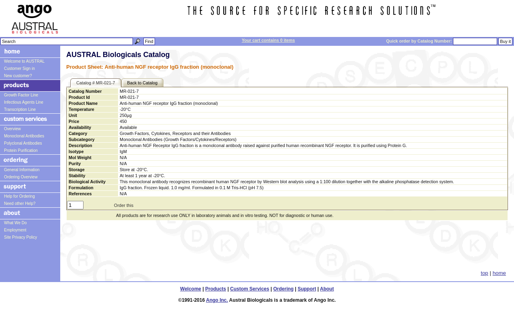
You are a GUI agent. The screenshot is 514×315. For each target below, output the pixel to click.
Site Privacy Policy (20, 237)
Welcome (190, 289)
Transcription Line (20, 109)
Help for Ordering (19, 196)
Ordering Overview (20, 177)
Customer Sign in (19, 68)
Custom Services (249, 289)
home (499, 273)
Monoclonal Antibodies (24, 136)
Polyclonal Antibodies (23, 143)
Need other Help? (19, 203)
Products (215, 289)
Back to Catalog (142, 82)
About (327, 289)
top (484, 273)
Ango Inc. (217, 300)
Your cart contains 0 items (268, 40)
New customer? (18, 76)
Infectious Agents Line (23, 102)
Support (307, 289)
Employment (15, 230)
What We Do (15, 223)
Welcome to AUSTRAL (24, 61)
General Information (21, 170)
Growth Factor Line (21, 95)
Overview (12, 129)
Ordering (283, 289)
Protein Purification (21, 150)
